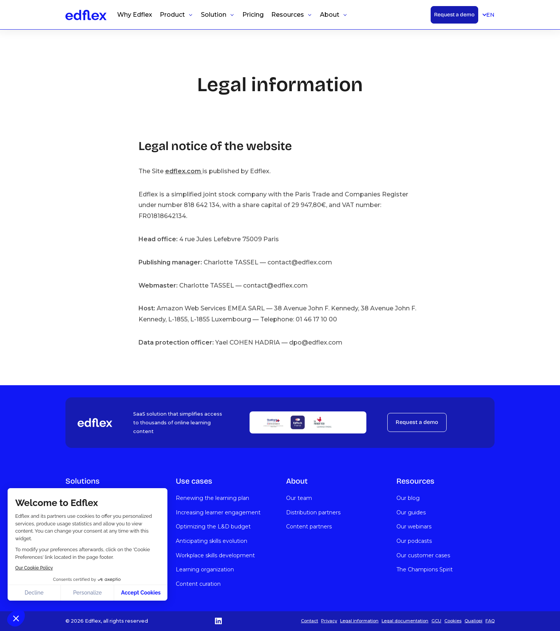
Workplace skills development (215, 555)
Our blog (408, 498)
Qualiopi (473, 620)
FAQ (490, 620)
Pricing (253, 14)
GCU (436, 620)
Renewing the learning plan (212, 498)
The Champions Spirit (424, 569)
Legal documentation (405, 620)
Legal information (359, 620)
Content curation (198, 583)
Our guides (411, 512)
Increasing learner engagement (218, 512)
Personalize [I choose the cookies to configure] (87, 593)
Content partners (309, 526)
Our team (299, 498)
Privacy (329, 620)
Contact (309, 620)
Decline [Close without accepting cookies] (34, 593)
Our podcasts (414, 541)
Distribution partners (313, 512)
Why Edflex (134, 14)
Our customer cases (423, 555)
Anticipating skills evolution (211, 541)
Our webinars (413, 526)
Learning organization (205, 569)
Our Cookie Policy (34, 568)
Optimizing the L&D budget (213, 526)
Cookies (452, 620)
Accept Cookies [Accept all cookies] (141, 593)
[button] (16, 618)
